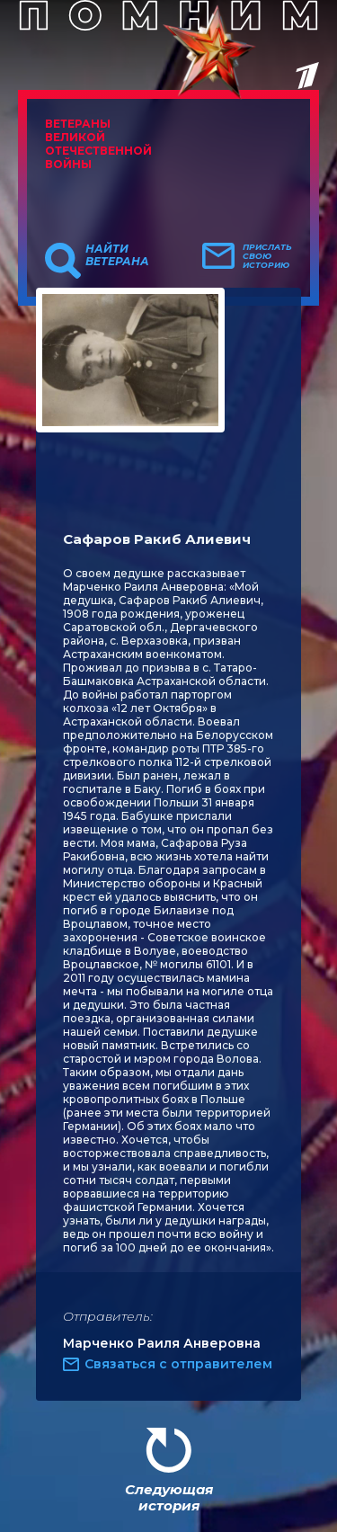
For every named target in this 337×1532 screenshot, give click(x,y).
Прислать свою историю (267, 256)
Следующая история (169, 1497)
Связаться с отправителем (178, 1364)
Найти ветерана (117, 255)
